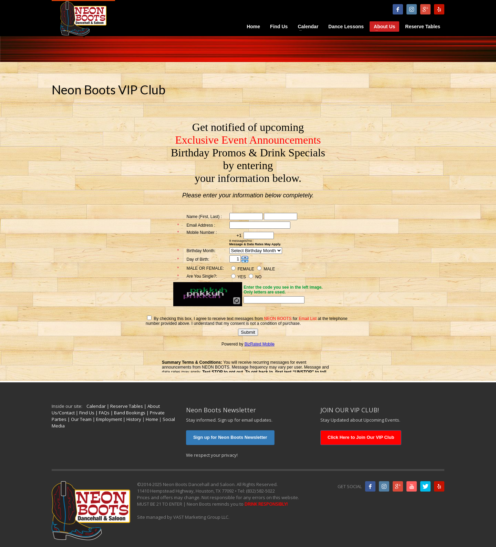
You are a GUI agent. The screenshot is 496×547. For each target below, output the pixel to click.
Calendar (96, 406)
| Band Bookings (127, 413)
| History (131, 419)
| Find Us (84, 413)
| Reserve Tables (124, 406)
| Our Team (79, 419)
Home (152, 419)
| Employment (107, 419)
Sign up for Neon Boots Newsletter (230, 437)
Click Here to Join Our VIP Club (361, 437)
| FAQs (102, 413)
